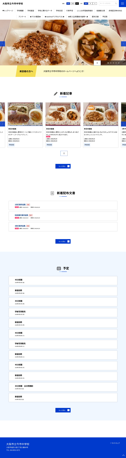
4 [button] (116, 63)
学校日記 (59, 10)
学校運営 (30, 10)
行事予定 (69, 10)
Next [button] (123, 43)
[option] (63, 42)
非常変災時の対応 (115, 10)
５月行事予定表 (20, 204)
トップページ (8, 10)
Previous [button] (2, 43)
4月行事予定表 (20, 226)
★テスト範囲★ (35, 16)
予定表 (104, 16)
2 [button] (110, 63)
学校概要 (20, 10)
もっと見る (62, 166)
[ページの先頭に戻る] (123, 455)
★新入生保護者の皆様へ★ (78, 16)
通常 (68, 3)
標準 (86, 3)
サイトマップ (116, 443)
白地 (73, 3)
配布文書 (95, 16)
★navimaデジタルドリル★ (54, 16)
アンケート (22, 16)
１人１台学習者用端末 (85, 10)
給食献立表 (101, 10)
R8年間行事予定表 (21, 215)
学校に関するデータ (45, 10)
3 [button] (113, 63)
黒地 (77, 3)
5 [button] (118, 63)
